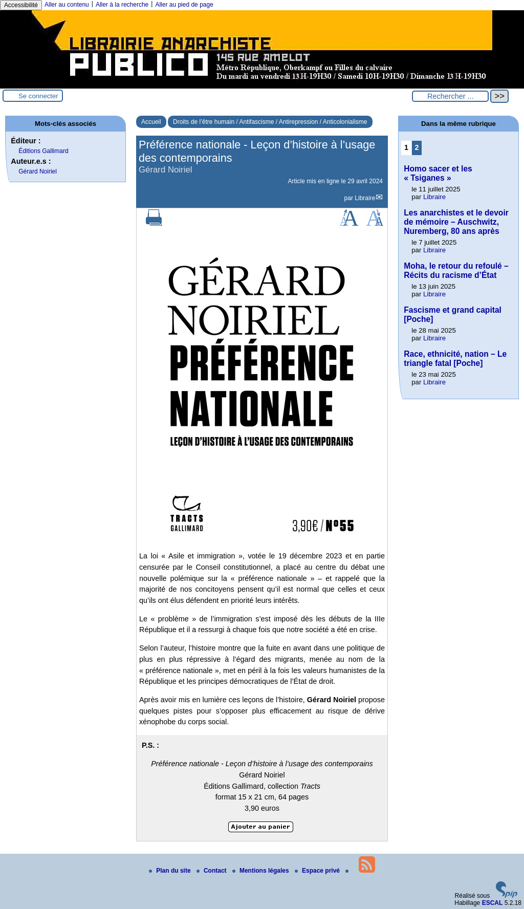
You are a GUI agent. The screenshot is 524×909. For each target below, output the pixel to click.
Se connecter (38, 96)
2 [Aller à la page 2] (417, 147)
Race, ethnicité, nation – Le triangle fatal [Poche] (455, 358)
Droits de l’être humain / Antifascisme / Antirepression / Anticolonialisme (270, 121)
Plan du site (170, 870)
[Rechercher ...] (450, 96)
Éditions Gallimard (43, 151)
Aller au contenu (67, 4)
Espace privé (318, 870)
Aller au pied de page (184, 4)
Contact (212, 870)
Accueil (151, 121)
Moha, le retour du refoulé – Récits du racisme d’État (456, 270)
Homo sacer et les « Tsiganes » (438, 173)
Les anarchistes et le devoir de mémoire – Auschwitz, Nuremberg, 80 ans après (456, 221)
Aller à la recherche (122, 4)
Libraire (365, 198)
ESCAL (492, 902)
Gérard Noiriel (37, 171)
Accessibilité (21, 5)
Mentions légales (261, 870)
